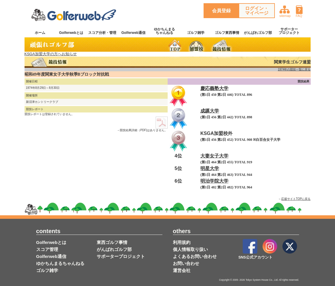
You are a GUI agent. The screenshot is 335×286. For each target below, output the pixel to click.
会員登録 (221, 10)
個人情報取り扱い (190, 249)
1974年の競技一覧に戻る (294, 69)
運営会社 (181, 270)
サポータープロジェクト (289, 31)
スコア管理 (47, 249)
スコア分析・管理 (102, 33)
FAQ (301, 11)
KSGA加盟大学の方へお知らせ (51, 54)
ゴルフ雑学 (195, 33)
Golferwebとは (71, 33)
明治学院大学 (214, 180)
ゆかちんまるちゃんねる (164, 31)
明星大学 (209, 168)
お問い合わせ (186, 263)
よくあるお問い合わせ (195, 256)
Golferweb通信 (133, 33)
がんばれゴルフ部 (258, 33)
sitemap (285, 11)
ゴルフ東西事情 (227, 33)
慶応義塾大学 (214, 88)
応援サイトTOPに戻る (295, 198)
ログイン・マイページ (256, 10)
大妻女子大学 (214, 155)
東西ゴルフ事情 (112, 242)
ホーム (40, 33)
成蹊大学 (209, 110)
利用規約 (181, 242)
